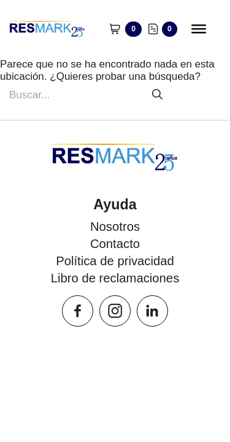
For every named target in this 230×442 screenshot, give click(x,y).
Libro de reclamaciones (115, 278)
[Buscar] (157, 94)
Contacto (115, 243)
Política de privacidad (115, 261)
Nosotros (115, 226)
